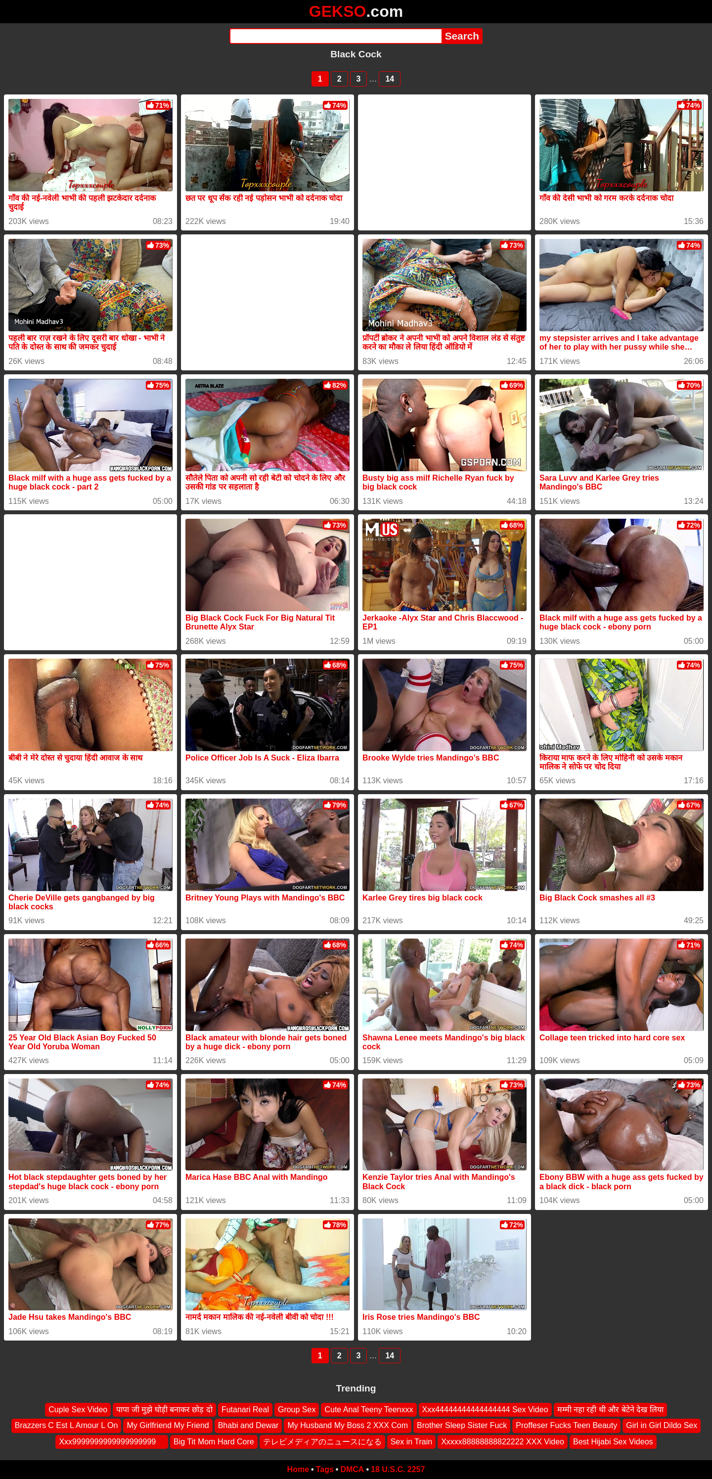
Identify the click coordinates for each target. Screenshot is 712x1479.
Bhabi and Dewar (248, 1426)
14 (389, 79)
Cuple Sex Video (77, 1409)
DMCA (352, 1469)
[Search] (335, 36)
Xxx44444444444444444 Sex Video (485, 1409)
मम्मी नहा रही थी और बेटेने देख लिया (610, 1409)
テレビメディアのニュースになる (322, 1441)
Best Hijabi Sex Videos (613, 1441)
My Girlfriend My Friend (168, 1426)
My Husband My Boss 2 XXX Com (347, 1426)
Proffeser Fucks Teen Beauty (566, 1426)
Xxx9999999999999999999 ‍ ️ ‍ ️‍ (112, 1441)
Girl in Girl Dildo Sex (661, 1426)
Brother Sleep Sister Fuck (462, 1426)
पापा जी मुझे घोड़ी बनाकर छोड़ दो (164, 1409)
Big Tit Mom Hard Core (214, 1441)
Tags (325, 1469)
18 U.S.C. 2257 (398, 1469)
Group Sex (296, 1409)
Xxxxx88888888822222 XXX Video (502, 1441)
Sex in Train (411, 1441)
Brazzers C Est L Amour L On (66, 1426)
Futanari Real (245, 1409)
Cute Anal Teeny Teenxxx (368, 1409)
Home (298, 1469)
